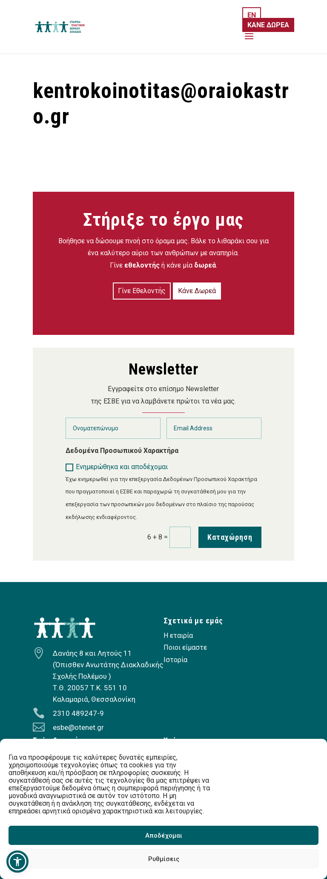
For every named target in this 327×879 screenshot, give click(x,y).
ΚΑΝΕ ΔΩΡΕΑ (268, 25)
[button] (17, 861)
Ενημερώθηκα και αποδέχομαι (117, 467)
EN (251, 15)
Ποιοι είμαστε (185, 647)
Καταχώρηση (229, 537)
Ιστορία (175, 660)
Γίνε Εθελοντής (142, 291)
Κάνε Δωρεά (197, 291)
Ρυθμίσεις (163, 859)
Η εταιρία (178, 635)
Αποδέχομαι (163, 835)
